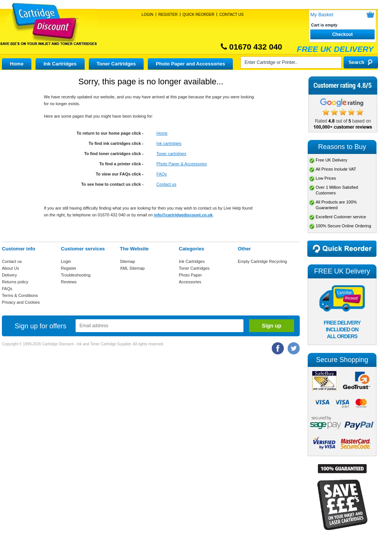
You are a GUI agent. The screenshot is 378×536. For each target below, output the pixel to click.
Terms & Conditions (20, 295)
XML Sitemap (132, 268)
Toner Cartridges (116, 64)
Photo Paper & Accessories (181, 164)
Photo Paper (190, 275)
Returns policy (15, 282)
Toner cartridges (171, 153)
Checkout (342, 34)
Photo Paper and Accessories (190, 64)
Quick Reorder (198, 14)
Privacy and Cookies (21, 302)
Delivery (9, 275)
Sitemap (127, 261)
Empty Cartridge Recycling (262, 261)
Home (16, 64)
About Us (10, 268)
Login (147, 14)
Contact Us (231, 14)
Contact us (166, 184)
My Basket (321, 14)
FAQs (161, 174)
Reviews (69, 282)
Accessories (190, 282)
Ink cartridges (168, 143)
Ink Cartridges (59, 64)
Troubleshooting (75, 275)
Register (168, 14)
